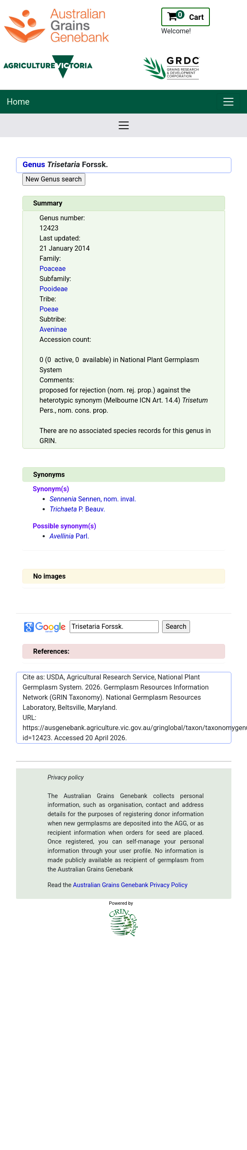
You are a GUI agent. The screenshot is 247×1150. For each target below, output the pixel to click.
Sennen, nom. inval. (93, 499)
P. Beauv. (77, 509)
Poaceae (53, 269)
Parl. (70, 536)
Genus (34, 164)
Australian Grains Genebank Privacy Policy (130, 885)
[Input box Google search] (114, 626)
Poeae (49, 309)
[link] (228, 101)
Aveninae (53, 329)
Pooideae (54, 289)
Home (18, 102)
